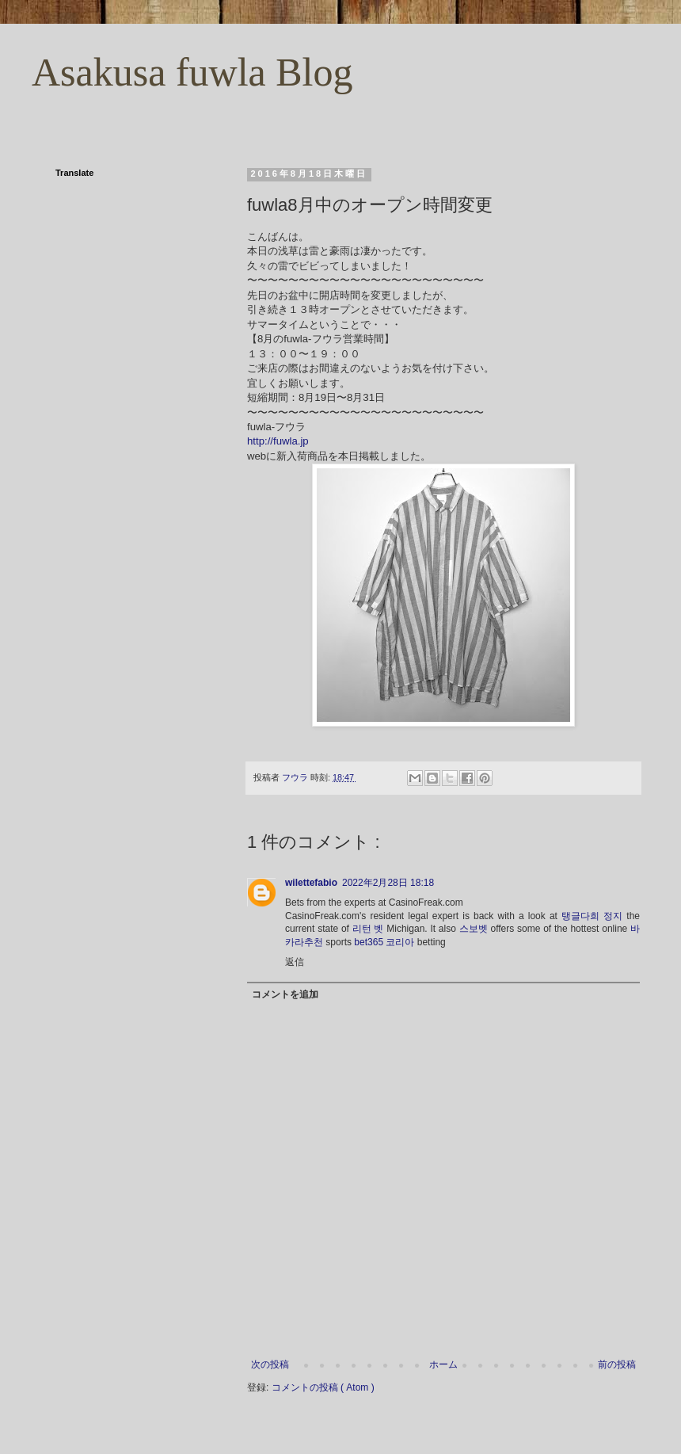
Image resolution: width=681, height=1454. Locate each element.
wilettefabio (311, 882)
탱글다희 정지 (591, 916)
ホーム (443, 1364)
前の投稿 (617, 1364)
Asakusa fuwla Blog (192, 72)
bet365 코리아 (384, 942)
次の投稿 (270, 1364)
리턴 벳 (368, 928)
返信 (294, 961)
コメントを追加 (285, 994)
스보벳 (473, 928)
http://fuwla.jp (278, 441)
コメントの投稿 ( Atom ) (323, 1387)
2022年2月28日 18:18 (388, 882)
